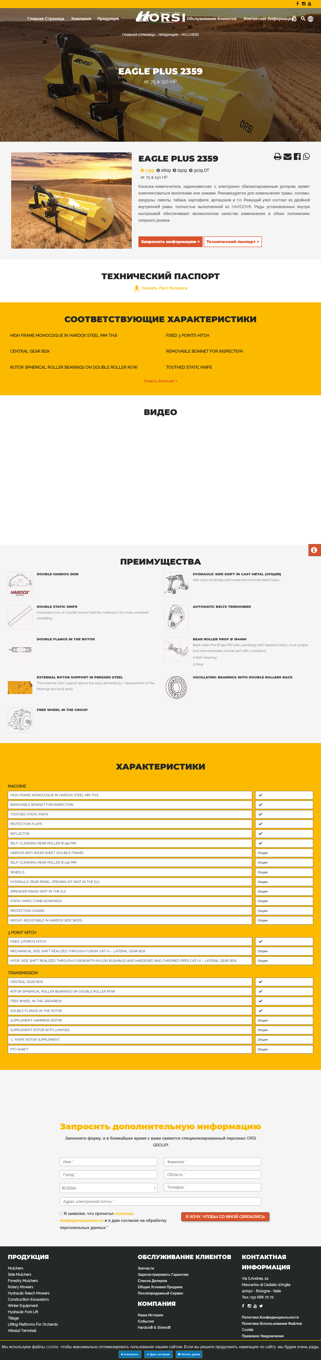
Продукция (108, 18)
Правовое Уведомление (263, 1336)
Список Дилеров (152, 1281)
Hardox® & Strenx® (154, 1327)
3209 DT (198, 170)
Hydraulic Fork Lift (23, 1312)
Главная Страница (45, 18)
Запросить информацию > (170, 241)
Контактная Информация (269, 18)
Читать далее (189, 1354)
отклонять (130, 1354)
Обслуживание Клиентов (212, 18)
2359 (146, 170)
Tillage (13, 1318)
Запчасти (146, 1268)
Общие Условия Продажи (160, 1287)
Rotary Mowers (20, 1287)
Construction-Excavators (28, 1299)
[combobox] (108, 1188)
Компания (81, 18)
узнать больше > (160, 381)
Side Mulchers (19, 1274)
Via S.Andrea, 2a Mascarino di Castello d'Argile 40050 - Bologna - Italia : (266, 1287)
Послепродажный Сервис (160, 1293)
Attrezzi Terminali (22, 1331)
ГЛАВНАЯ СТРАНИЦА (138, 35)
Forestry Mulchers (23, 1281)
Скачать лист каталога (160, 288)
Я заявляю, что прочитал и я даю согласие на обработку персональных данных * (113, 1220)
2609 (162, 170)
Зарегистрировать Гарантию (163, 1274)
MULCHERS (190, 35)
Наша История (150, 1315)
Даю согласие (158, 1354)
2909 (179, 170)
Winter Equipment (23, 1306)
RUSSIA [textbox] (69, 1188)
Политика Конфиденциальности (270, 1317)
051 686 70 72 (262, 1297)
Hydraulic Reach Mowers (28, 1293)
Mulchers (15, 1268)
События (146, 1321)
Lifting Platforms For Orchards (33, 1324)
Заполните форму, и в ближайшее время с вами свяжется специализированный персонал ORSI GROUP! (160, 1142)
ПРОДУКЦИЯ (168, 35)
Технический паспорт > (232, 241)
